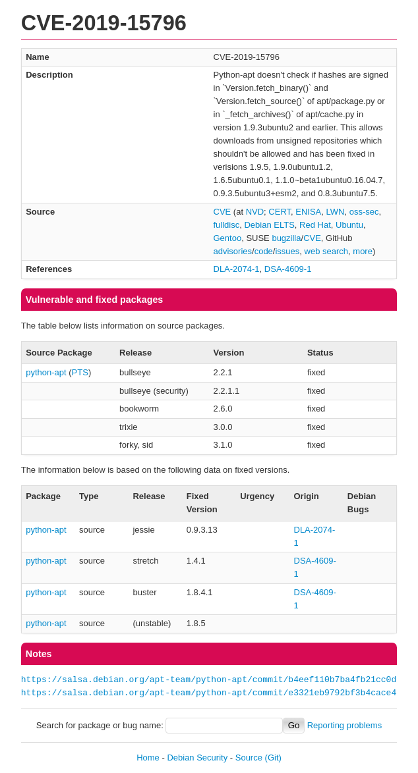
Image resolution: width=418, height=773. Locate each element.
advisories (233, 251)
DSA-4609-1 (288, 269)
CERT (279, 212)
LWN (335, 212)
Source (248, 757)
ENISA (308, 212)
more (363, 251)
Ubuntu (349, 225)
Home (148, 757)
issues (287, 251)
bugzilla (286, 238)
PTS (80, 372)
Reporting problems (344, 725)
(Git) (273, 757)
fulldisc (227, 225)
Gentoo (228, 238)
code (263, 251)
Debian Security (197, 757)
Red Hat (315, 225)
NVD (255, 212)
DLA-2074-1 (237, 269)
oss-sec (364, 212)
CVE (222, 212)
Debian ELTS (269, 225)
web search (326, 251)
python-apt (46, 372)
